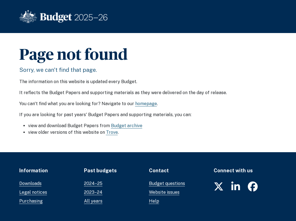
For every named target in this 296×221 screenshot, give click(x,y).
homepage (146, 103)
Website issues (164, 192)
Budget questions (167, 183)
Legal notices (33, 192)
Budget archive (126, 125)
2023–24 (93, 192)
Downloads (30, 183)
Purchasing (31, 201)
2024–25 (93, 183)
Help (154, 201)
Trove (112, 132)
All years (93, 201)
